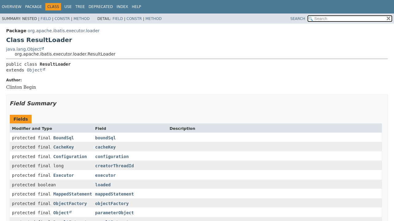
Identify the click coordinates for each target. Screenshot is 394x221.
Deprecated (101, 7)
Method (82, 19)
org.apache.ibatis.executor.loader (63, 30)
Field (45, 19)
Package (33, 7)
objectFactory (112, 203)
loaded (103, 184)
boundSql (105, 137)
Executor (63, 175)
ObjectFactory (70, 203)
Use (68, 7)
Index (122, 7)
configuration (112, 156)
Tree (80, 7)
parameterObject (114, 212)
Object (34, 70)
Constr (62, 19)
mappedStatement (114, 194)
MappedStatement (72, 194)
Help (136, 7)
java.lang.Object (23, 49)
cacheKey (105, 147)
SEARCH (297, 19)
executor (105, 175)
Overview (11, 7)
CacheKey (63, 147)
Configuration (70, 156)
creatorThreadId (114, 165)
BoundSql (63, 137)
